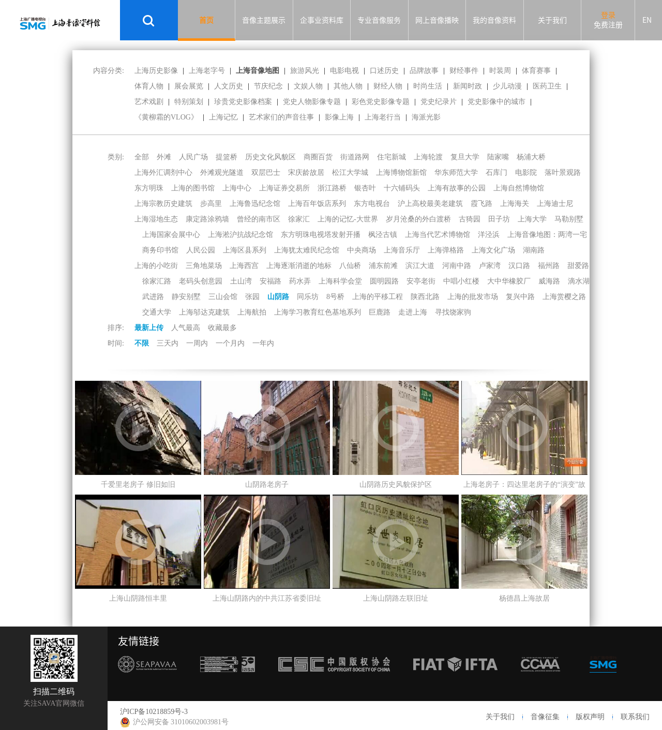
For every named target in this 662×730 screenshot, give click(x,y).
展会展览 (188, 86)
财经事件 (463, 71)
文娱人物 (308, 86)
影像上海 (339, 117)
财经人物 (387, 86)
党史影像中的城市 (496, 102)
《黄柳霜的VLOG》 (166, 117)
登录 (608, 15)
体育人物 (148, 86)
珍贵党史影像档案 (243, 102)
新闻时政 (467, 86)
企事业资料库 (321, 20)
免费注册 (608, 24)
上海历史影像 (156, 71)
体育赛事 (536, 71)
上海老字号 (207, 71)
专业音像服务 (379, 20)
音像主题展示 (263, 20)
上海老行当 (383, 117)
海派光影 (426, 117)
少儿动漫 (507, 86)
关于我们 (552, 20)
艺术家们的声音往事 (281, 117)
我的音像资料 (494, 20)
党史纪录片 (438, 102)
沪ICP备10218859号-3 (154, 712)
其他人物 (348, 86)
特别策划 (188, 102)
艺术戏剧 (148, 102)
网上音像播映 (437, 20)
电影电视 (344, 71)
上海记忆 (223, 117)
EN (647, 20)
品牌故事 (424, 71)
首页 (206, 20)
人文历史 (228, 86)
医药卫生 (547, 86)
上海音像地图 (257, 71)
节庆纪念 (268, 86)
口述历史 (384, 71)
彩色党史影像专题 (381, 102)
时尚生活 (427, 86)
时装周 (500, 71)
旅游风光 (304, 71)
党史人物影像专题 (312, 102)
